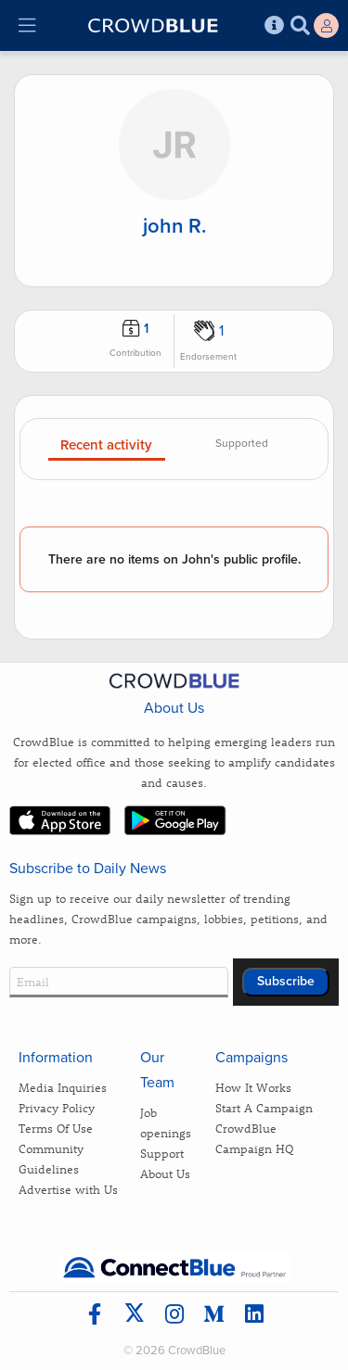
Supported (241, 444)
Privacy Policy (57, 1107)
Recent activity (106, 445)
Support (162, 1153)
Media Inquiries (63, 1087)
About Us (165, 1173)
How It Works (253, 1087)
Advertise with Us (68, 1189)
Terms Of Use (56, 1127)
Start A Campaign (264, 1107)
